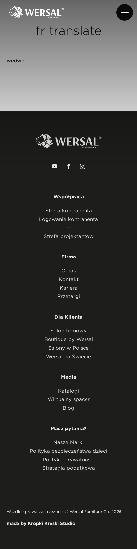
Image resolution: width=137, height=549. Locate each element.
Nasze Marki (68, 442)
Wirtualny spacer (69, 399)
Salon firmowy (68, 331)
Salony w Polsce (68, 348)
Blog (68, 408)
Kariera (69, 288)
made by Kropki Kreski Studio (41, 523)
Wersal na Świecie (68, 357)
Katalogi (68, 391)
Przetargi (68, 296)
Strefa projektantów (69, 236)
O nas (68, 271)
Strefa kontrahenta (68, 211)
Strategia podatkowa (68, 468)
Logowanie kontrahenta (68, 219)
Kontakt (69, 279)
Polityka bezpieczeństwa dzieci (68, 451)
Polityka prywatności (69, 460)
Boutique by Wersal (68, 339)
